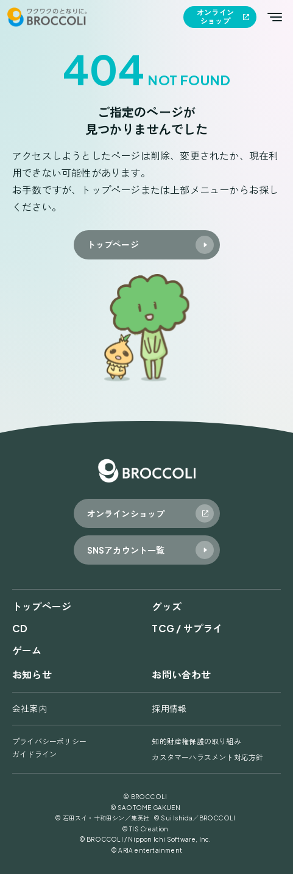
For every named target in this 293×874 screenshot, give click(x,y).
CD (19, 628)
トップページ (41, 606)
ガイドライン (34, 754)
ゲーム (27, 650)
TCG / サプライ (187, 628)
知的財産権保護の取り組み (196, 741)
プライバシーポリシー (49, 741)
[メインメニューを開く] (275, 17)
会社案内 (29, 708)
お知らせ (32, 674)
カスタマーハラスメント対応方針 (207, 757)
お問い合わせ (181, 674)
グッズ (167, 606)
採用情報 (169, 708)
